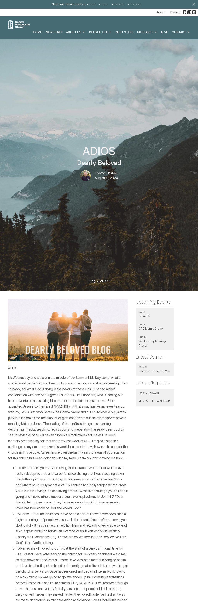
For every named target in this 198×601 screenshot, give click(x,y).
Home (37, 32)
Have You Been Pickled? (154, 401)
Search (160, 12)
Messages (147, 32)
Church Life (100, 32)
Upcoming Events (153, 302)
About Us (75, 32)
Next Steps (124, 32)
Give (164, 32)
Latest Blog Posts (153, 382)
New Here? (54, 32)
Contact (175, 12)
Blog (92, 281)
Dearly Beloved (149, 393)
